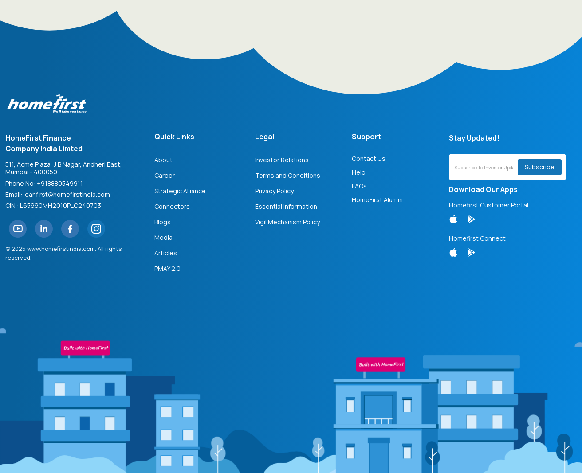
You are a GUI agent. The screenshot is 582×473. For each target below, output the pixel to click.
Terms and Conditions (287, 175)
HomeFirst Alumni (377, 199)
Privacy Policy (274, 191)
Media (163, 237)
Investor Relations (282, 160)
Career (164, 175)
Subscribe (539, 167)
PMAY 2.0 (167, 268)
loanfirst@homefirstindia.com (67, 194)
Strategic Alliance (180, 191)
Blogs (162, 222)
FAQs (359, 186)
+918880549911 (60, 183)
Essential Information (286, 206)
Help (359, 172)
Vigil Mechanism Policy (287, 222)
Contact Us (368, 158)
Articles (165, 253)
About (163, 160)
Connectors (172, 206)
